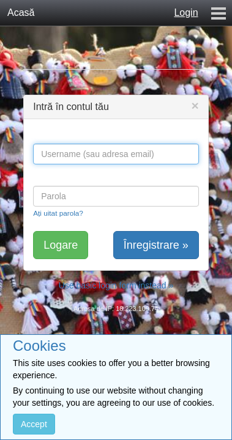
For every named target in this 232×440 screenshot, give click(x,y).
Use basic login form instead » (116, 285)
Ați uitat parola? (58, 213)
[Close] (195, 105)
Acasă (20, 12)
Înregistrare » (156, 245)
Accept (34, 424)
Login (186, 12)
